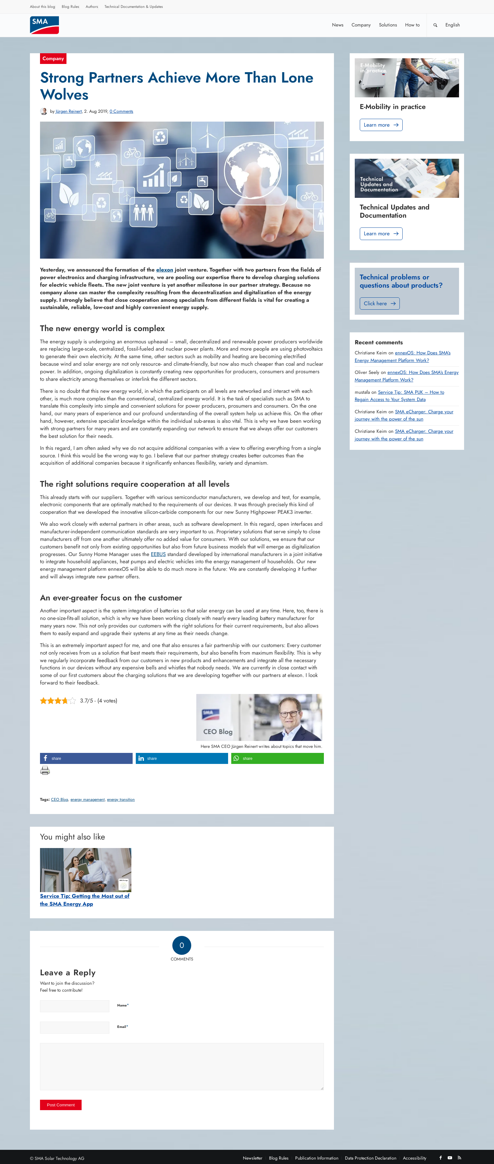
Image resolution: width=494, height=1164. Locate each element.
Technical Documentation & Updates (134, 6)
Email (123, 1026)
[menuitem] (42, 7)
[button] (86, 758)
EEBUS (158, 554)
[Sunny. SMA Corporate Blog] (49, 25)
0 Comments (121, 111)
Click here (380, 303)
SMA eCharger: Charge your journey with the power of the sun (404, 415)
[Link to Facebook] (440, 1157)
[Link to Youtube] (450, 1157)
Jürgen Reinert (69, 111)
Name (123, 1005)
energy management (88, 799)
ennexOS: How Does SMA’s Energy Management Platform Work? (403, 356)
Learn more (382, 125)
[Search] (435, 25)
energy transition (121, 799)
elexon (164, 269)
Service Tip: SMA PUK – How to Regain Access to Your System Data (399, 396)
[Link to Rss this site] (459, 1157)
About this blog (42, 6)
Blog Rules (70, 6)
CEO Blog (59, 799)
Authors (92, 6)
